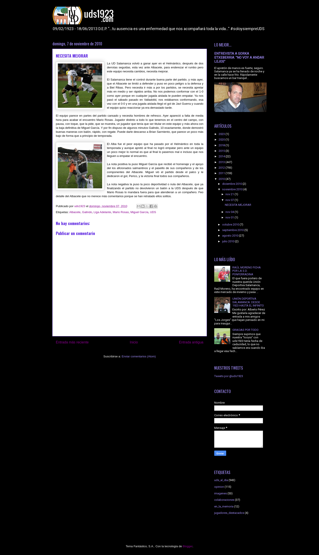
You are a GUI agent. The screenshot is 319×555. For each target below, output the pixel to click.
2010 (222, 179)
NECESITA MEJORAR (238, 204)
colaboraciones (224, 499)
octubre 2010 (231, 224)
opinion (219, 486)
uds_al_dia (221, 480)
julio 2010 (228, 241)
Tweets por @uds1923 (228, 376)
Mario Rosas (121, 212)
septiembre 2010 (233, 230)
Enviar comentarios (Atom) (139, 356)
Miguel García (139, 212)
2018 (222, 145)
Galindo (87, 212)
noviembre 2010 (232, 189)
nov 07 (230, 200)
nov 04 (230, 212)
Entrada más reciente (72, 342)
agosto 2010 (230, 235)
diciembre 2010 (232, 183)
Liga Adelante (102, 212)
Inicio (134, 342)
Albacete (75, 212)
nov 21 (230, 194)
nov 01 (230, 217)
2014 (222, 156)
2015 (222, 150)
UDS (153, 212)
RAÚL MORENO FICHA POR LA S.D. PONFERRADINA (246, 271)
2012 (222, 167)
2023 (222, 134)
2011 (222, 173)
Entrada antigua (191, 342)
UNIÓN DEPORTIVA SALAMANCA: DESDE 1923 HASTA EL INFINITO (248, 302)
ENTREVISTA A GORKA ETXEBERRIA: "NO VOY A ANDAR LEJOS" (239, 58)
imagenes (220, 493)
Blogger (188, 546)
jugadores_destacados (229, 513)
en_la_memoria (223, 506)
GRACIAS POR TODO (245, 329)
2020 (222, 139)
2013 (222, 162)
